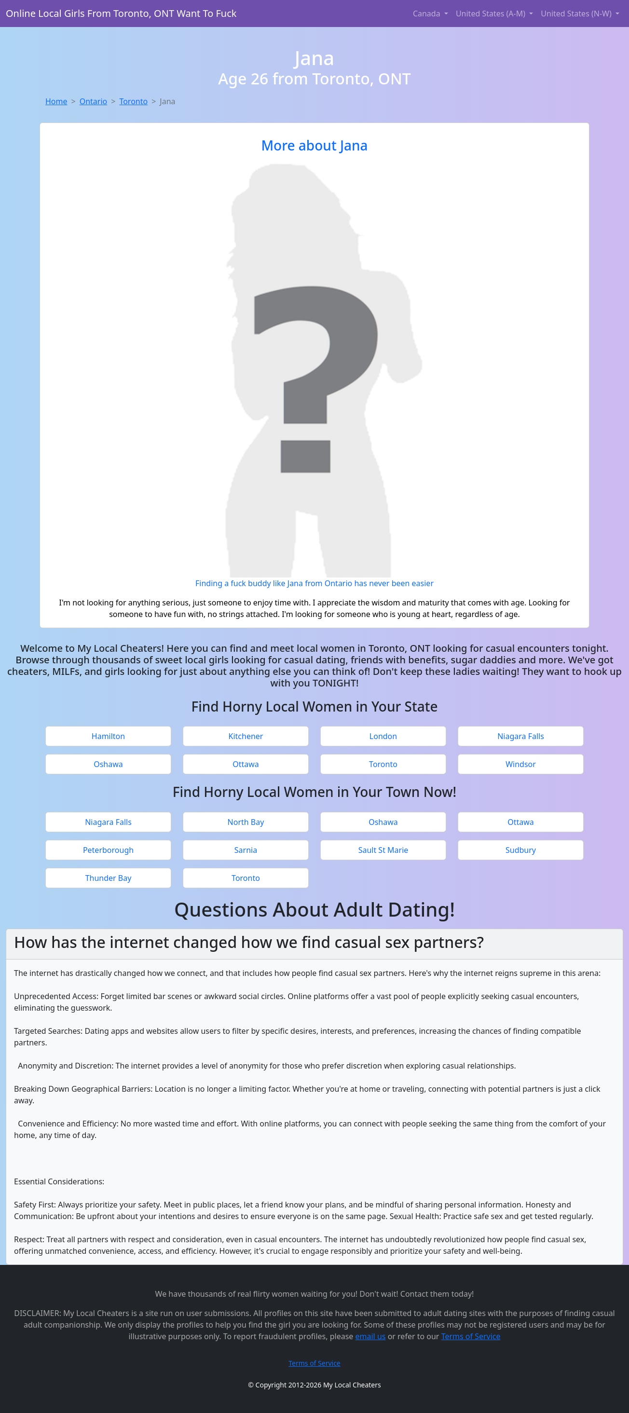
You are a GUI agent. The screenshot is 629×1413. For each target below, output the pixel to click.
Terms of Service (471, 1336)
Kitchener (246, 736)
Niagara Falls (520, 736)
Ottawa (245, 764)
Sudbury (521, 850)
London (383, 736)
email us (371, 1336)
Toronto (133, 101)
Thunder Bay (108, 878)
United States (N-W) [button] (577, 13)
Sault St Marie (383, 850)
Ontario (94, 101)
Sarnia (245, 850)
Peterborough (108, 850)
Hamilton (108, 736)
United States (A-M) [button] (491, 13)
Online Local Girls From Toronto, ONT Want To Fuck (121, 13)
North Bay (246, 822)
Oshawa (108, 764)
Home (56, 101)
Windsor (521, 764)
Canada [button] (427, 13)
